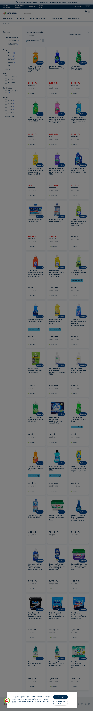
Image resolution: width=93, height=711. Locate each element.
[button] (7, 700)
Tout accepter (60, 697)
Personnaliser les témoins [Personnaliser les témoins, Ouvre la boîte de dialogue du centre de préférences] (60, 702)
